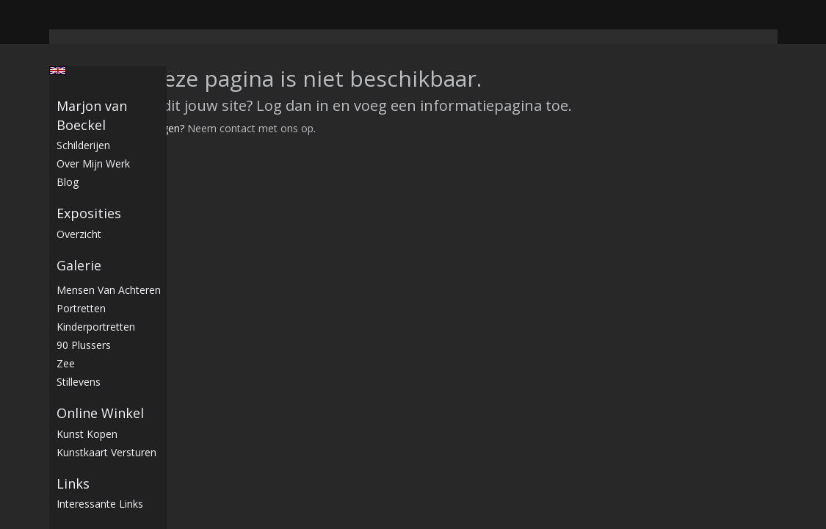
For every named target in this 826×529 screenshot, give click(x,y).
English (57, 70)
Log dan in (292, 105)
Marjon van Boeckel (92, 115)
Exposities (89, 213)
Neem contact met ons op (250, 128)
